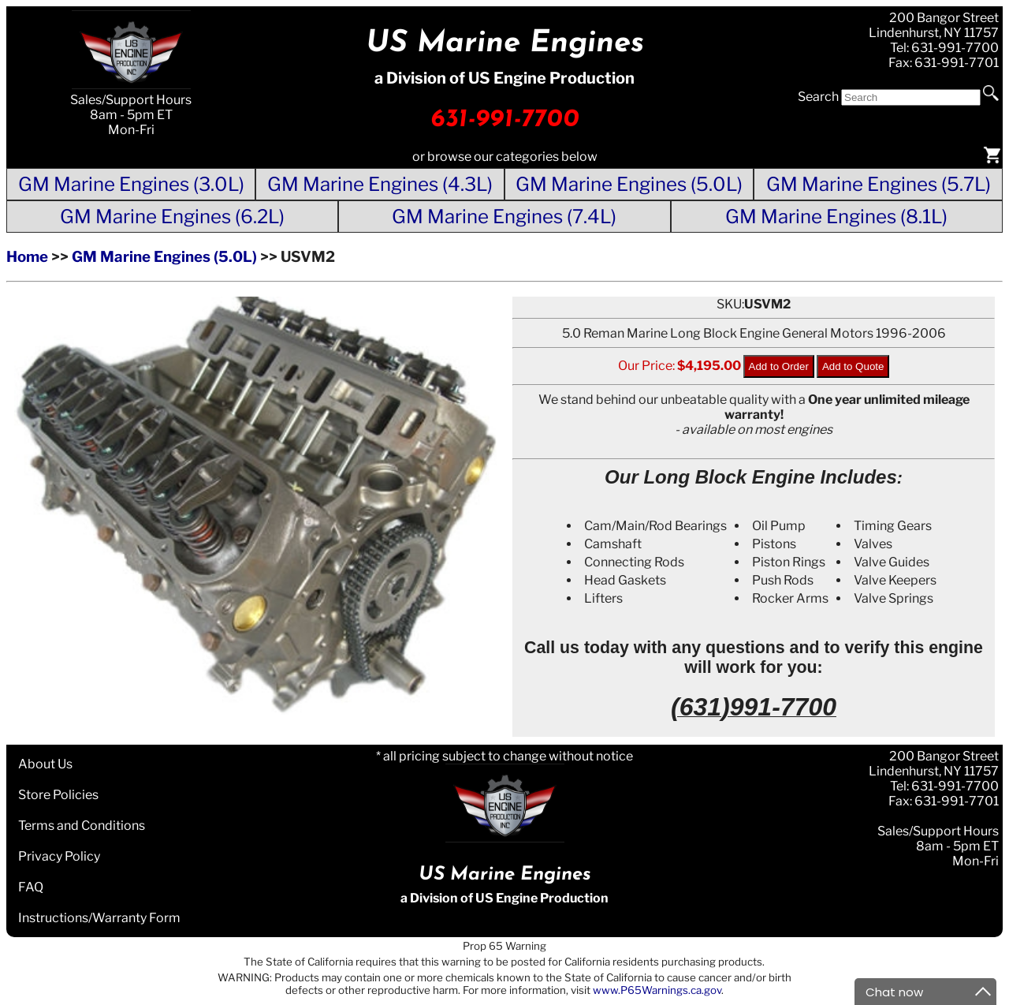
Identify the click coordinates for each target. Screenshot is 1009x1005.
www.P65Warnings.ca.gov (657, 990)
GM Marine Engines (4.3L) (380, 184)
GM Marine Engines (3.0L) (131, 184)
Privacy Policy (59, 856)
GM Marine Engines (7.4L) (504, 216)
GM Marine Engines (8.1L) (836, 216)
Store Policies (58, 794)
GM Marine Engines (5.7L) (878, 184)
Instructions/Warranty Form (99, 917)
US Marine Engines (505, 43)
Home (27, 257)
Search (818, 96)
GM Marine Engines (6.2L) (172, 216)
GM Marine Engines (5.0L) (629, 184)
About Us (45, 764)
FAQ (30, 887)
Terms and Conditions (81, 825)
